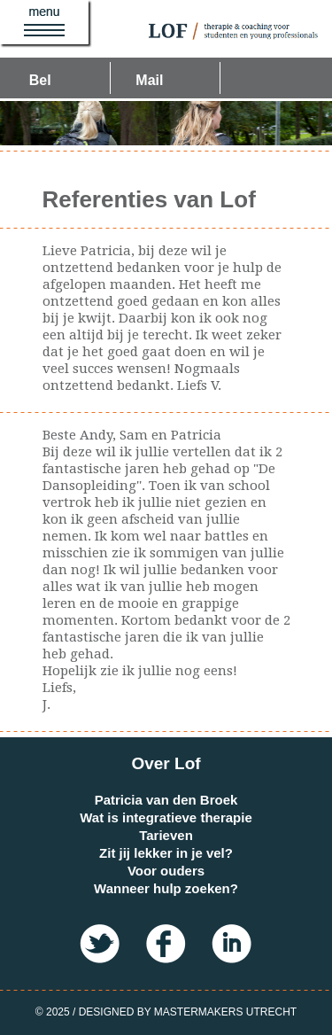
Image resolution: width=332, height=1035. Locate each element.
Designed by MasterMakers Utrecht (188, 1012)
